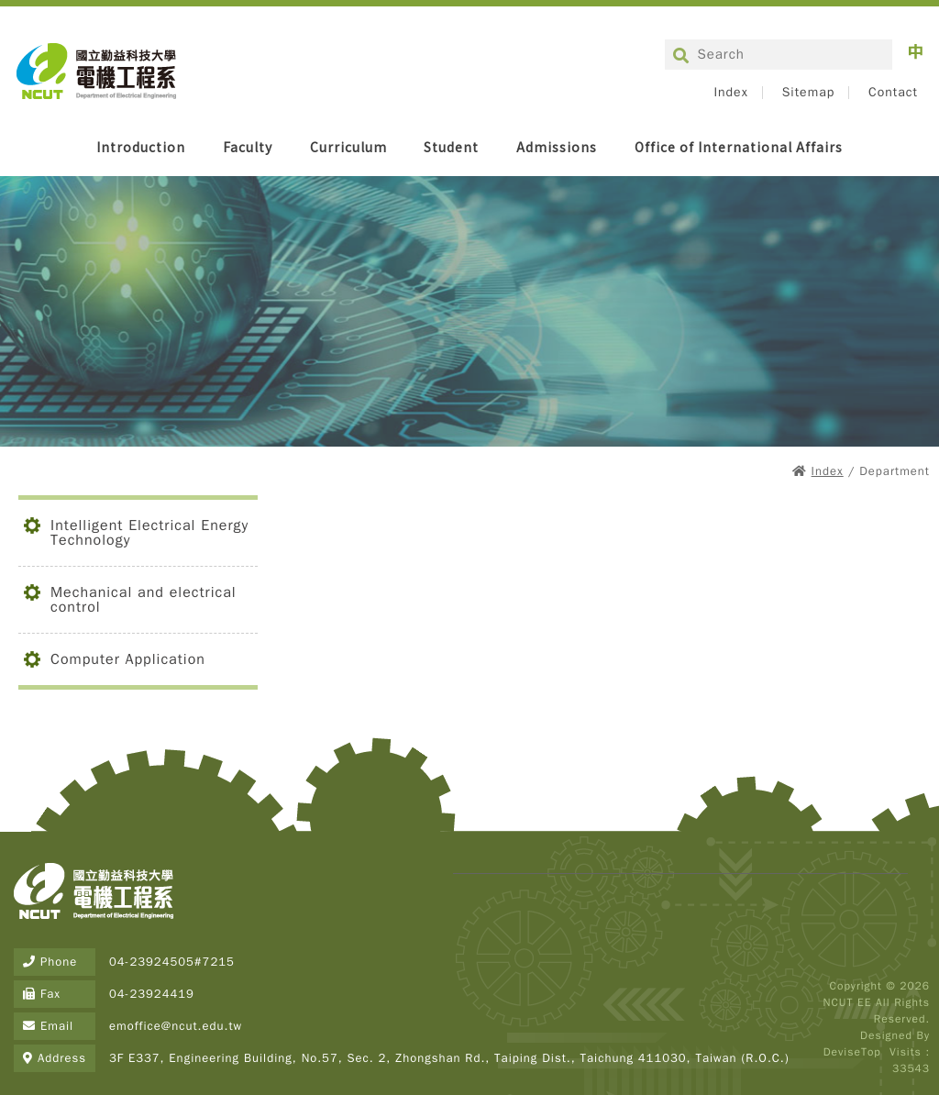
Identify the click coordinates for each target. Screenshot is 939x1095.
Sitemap (808, 92)
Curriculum (348, 147)
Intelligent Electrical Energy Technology (149, 532)
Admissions (556, 147)
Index (730, 92)
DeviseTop (852, 1052)
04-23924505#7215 (172, 961)
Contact (893, 92)
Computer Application (127, 659)
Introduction (140, 147)
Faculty (247, 147)
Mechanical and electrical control (143, 599)
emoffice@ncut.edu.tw (175, 1026)
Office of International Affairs (739, 147)
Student (451, 147)
